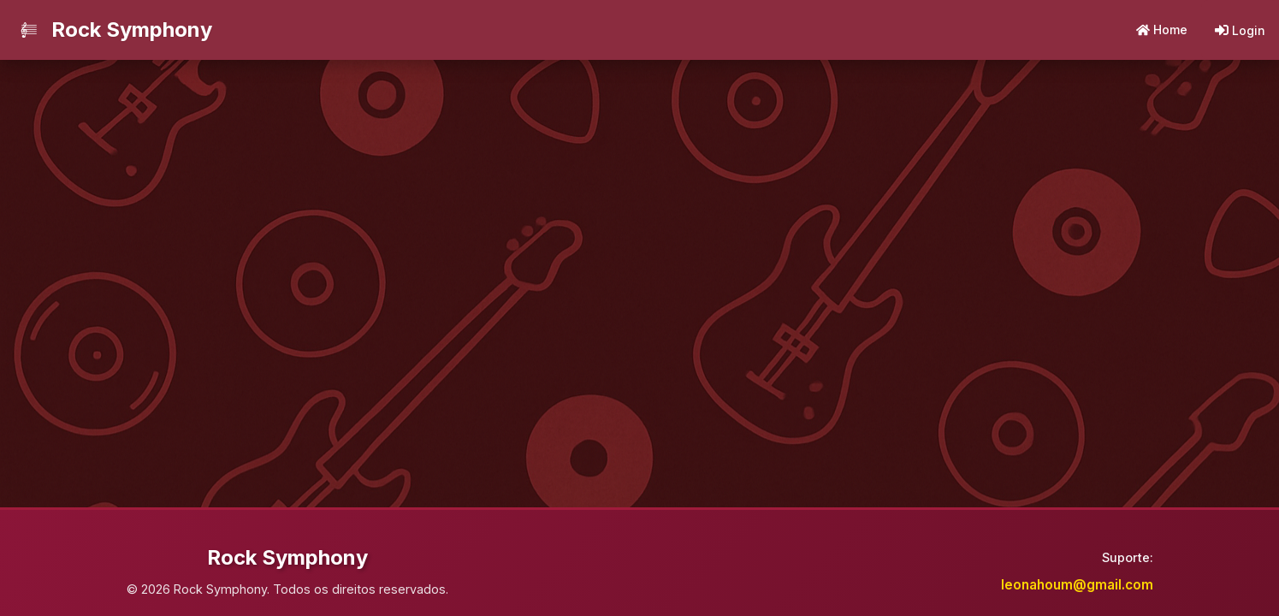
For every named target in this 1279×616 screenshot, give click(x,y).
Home (1161, 29)
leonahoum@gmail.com (1077, 585)
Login (1240, 30)
